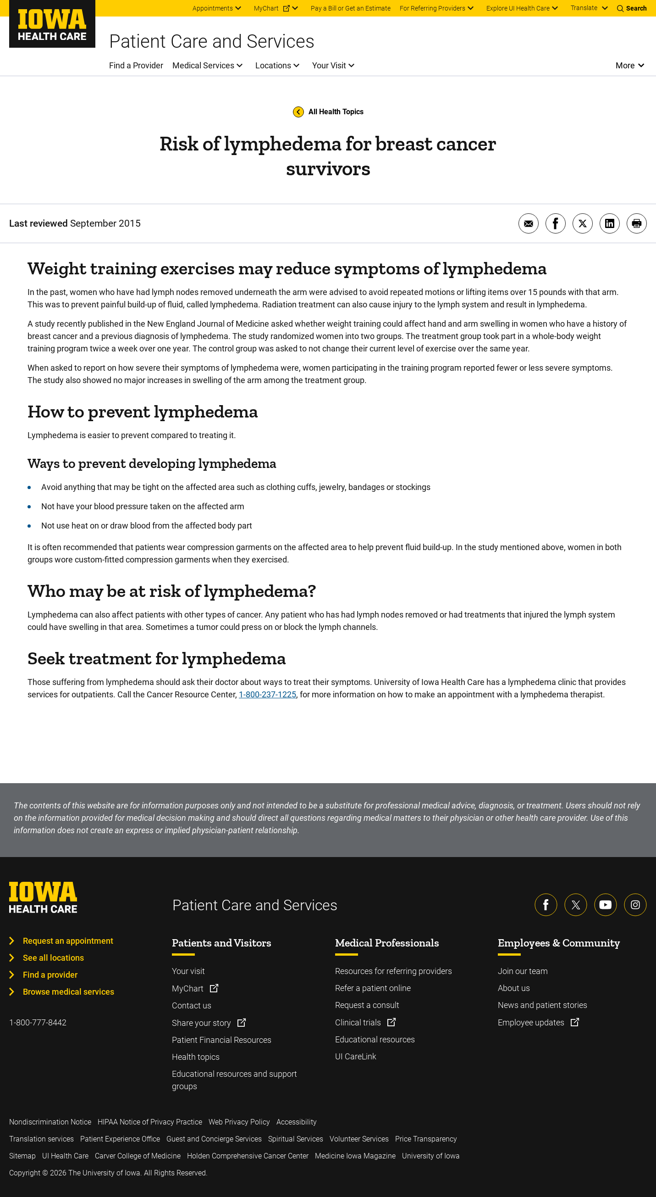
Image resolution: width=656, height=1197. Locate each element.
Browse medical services (68, 992)
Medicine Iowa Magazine (355, 1156)
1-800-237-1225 (267, 694)
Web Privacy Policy (239, 1122)
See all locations (53, 958)
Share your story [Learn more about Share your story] (202, 1023)
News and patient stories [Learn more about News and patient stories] (542, 1005)
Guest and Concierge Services (214, 1139)
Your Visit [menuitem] (329, 65)
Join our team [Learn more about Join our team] (523, 971)
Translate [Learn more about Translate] (584, 7)
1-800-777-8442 (37, 1022)
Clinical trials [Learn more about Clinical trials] (359, 1022)
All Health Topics (328, 111)
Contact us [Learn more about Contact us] (191, 1005)
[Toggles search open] (632, 8)
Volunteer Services (359, 1139)
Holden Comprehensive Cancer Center (248, 1156)
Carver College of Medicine (138, 1156)
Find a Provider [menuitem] (136, 65)
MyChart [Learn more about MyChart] (188, 988)
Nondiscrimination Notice (50, 1122)
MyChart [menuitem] (266, 8)
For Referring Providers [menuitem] (432, 8)
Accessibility (296, 1122)
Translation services (41, 1139)
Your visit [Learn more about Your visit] (188, 971)
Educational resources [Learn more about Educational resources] (375, 1039)
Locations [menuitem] (273, 65)
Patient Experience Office (120, 1139)
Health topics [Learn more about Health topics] (196, 1057)
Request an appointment (68, 941)
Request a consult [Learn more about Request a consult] (367, 1005)
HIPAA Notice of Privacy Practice (150, 1122)
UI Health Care (65, 1156)
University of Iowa (431, 1156)
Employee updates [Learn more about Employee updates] (532, 1022)
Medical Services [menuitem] (203, 65)
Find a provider (50, 975)
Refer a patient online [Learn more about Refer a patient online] (373, 988)
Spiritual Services (295, 1139)
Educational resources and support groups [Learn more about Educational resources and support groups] (234, 1080)
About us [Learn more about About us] (514, 988)
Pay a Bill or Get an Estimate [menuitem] (351, 8)
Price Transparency (426, 1139)
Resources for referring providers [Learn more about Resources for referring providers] (393, 971)
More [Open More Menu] (625, 65)
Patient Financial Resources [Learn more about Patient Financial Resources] (221, 1040)
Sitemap (22, 1156)
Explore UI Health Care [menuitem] (518, 8)
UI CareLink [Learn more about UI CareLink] (355, 1056)
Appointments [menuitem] (213, 8)
